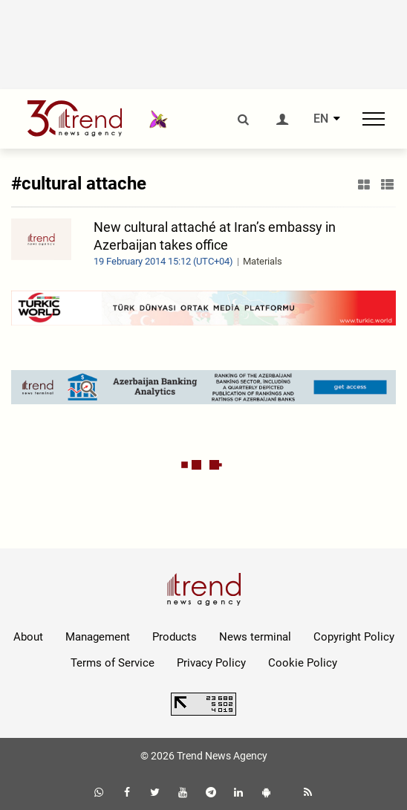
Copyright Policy (353, 637)
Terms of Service (112, 663)
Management (97, 637)
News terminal (255, 637)
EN (320, 119)
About (28, 637)
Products (174, 637)
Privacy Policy (211, 663)
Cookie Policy (302, 663)
